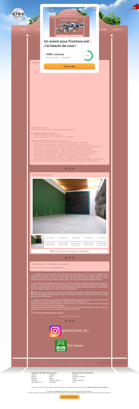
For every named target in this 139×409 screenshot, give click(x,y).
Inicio (23, 29)
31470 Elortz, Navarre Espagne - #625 (47, 144)
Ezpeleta (52, 375)
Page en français (93, 387)
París (74, 382)
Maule (51, 378)
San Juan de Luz (37, 382)
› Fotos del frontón (41, 174)
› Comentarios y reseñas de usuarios (50, 264)
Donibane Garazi (54, 380)
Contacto (116, 29)
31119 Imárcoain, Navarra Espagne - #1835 (49, 152)
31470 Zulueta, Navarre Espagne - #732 (48, 142)
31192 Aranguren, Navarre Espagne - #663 (49, 150)
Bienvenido (50, 387)
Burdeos (75, 375)
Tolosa (74, 378)
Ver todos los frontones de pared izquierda (48, 313)
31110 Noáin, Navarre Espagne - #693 (47, 157)
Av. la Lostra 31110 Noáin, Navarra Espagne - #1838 (52, 159)
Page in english (103, 387)
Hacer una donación (69, 397)
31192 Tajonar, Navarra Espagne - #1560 (48, 153)
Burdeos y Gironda (78, 377)
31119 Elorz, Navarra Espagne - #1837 (47, 148)
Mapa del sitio (57, 387)
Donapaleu (52, 382)
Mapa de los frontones (68, 387)
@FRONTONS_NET (69, 330)
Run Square (69, 345)
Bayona (34, 377)
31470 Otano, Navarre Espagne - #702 (47, 155)
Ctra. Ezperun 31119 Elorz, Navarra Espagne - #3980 (53, 146)
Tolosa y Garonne (78, 380)
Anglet (34, 375)
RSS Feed (84, 387)
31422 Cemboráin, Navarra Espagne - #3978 (50, 161)
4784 (18, 14)
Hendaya (34, 380)
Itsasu (51, 377)
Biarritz (34, 378)
